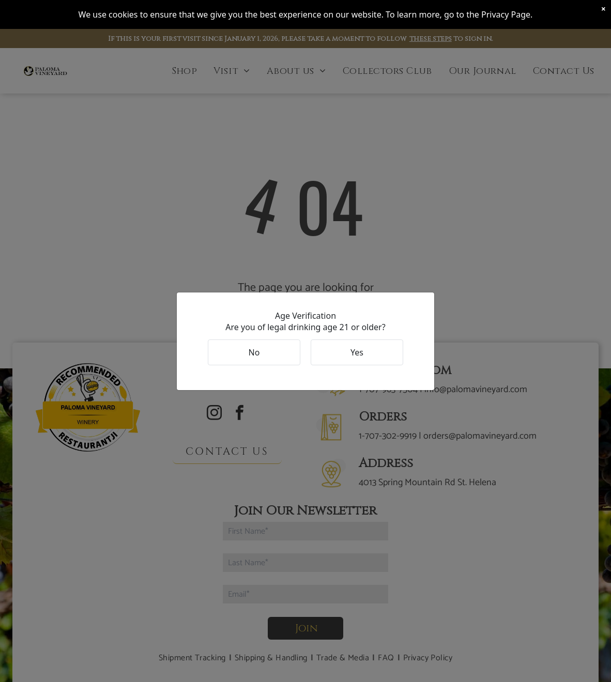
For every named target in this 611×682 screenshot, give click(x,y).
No (254, 352)
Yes (356, 352)
